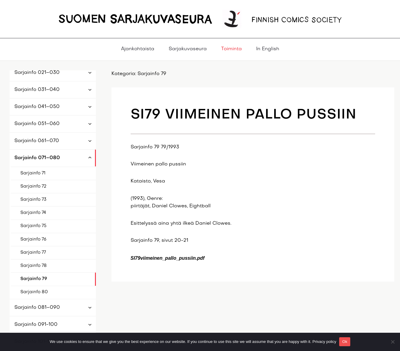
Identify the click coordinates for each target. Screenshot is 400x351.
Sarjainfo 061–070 (36, 141)
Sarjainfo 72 (33, 186)
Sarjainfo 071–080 (37, 158)
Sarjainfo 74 (33, 213)
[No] (393, 342)
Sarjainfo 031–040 (37, 89)
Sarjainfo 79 (33, 279)
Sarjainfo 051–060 (37, 123)
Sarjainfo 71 (33, 173)
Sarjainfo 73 (33, 199)
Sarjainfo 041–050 (37, 106)
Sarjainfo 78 (33, 266)
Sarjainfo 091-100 (36, 324)
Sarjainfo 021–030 (37, 72)
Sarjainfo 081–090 (37, 307)
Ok (344, 341)
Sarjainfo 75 (33, 226)
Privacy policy (324, 341)
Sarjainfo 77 (33, 252)
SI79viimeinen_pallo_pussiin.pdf (168, 258)
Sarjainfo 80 (34, 292)
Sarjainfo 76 (33, 239)
